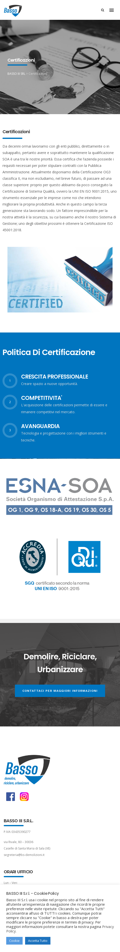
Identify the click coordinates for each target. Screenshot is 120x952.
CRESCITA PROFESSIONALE (54, 377)
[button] (111, 10)
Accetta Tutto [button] (37, 940)
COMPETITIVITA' (41, 398)
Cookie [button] (14, 940)
